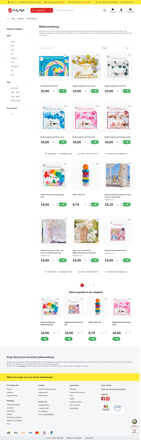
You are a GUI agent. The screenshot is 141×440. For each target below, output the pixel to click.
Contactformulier (12, 395)
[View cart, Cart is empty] (130, 10)
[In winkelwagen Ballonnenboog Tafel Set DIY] (127, 260)
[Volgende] (93, 285)
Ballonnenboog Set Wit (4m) (115, 86)
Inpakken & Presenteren (77, 392)
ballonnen (22, 366)
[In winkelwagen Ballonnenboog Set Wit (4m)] (127, 91)
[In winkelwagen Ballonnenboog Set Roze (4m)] (95, 142)
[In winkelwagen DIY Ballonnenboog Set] (63, 91)
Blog (8, 424)
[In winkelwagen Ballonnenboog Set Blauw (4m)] (63, 142)
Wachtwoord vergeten (14, 417)
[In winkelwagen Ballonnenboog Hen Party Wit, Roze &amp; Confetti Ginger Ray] (63, 260)
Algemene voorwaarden (14, 420)
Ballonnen (21, 19)
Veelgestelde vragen (13, 405)
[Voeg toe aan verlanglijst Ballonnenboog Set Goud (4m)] (97, 55)
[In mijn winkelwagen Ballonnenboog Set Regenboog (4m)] (45, 339)
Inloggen (9, 414)
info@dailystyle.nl (43, 405)
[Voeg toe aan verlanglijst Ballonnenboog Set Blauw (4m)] (65, 106)
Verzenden (10, 408)
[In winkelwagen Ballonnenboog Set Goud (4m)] (95, 91)
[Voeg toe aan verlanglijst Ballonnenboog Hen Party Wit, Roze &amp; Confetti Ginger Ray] (65, 220)
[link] (78, 285)
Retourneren (11, 411)
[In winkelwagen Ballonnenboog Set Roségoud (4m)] (127, 142)
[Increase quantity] (57, 90)
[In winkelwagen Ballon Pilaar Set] (95, 204)
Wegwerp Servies (75, 402)
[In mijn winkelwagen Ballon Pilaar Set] (92, 339)
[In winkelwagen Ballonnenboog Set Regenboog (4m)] (63, 204)
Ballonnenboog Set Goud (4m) (84, 86)
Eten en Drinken (75, 405)
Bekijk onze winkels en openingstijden (113, 389)
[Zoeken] (104, 10)
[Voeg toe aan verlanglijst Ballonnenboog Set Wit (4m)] (129, 55)
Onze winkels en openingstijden (108, 2)
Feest (13, 19)
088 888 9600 (42, 402)
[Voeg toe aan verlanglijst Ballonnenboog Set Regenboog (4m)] (65, 164)
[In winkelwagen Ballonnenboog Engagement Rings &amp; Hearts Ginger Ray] (127, 204)
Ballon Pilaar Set (79, 195)
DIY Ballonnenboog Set (49, 86)
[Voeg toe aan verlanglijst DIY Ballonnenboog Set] (65, 55)
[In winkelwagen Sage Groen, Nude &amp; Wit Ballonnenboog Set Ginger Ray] (95, 260)
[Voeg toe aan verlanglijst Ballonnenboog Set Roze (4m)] (97, 106)
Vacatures (10, 392)
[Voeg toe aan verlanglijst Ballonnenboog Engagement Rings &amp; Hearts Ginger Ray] (129, 164)
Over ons (10, 389)
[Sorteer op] (112, 48)
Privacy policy (89, 438)
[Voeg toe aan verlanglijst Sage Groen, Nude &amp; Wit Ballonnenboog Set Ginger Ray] (97, 220)
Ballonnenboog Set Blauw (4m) (52, 137)
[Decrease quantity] (57, 92)
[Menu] (138, 419)
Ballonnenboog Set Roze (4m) (84, 137)
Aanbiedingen (74, 408)
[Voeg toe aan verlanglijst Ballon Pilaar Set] (97, 164)
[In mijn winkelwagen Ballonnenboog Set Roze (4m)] (116, 339)
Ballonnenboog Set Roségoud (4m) (118, 137)
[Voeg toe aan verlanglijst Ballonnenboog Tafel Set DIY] (129, 220)
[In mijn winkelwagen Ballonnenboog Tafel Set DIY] (69, 339)
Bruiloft (72, 399)
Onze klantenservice (127, 2)
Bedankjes (73, 389)
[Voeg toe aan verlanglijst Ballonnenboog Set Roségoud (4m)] (129, 106)
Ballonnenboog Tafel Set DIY (115, 250)
